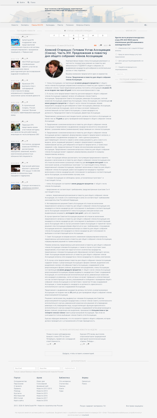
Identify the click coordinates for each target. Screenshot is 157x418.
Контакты (18, 390)
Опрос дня (41, 378)
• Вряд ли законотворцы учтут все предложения (128, 56)
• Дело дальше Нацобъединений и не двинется (129, 62)
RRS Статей (18, 395)
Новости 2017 (42, 395)
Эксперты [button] (25, 25)
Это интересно (65, 378)
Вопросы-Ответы (83, 25)
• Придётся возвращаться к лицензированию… (126, 68)
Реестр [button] (60, 25)
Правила (17, 385)
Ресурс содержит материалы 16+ (93, 402)
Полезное (69, 25)
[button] (146, 25)
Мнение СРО (131, 31)
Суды (61, 387)
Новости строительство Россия (50, 402)
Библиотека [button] (64, 374)
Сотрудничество (20, 378)
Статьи (70, 31)
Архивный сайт (43, 383)
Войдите (66, 350)
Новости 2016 (42, 392)
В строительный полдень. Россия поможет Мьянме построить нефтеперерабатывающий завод (25, 110)
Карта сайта (19, 397)
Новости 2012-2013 (44, 385)
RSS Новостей (19, 392)
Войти (21, 2)
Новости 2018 (42, 397)
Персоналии (18, 380)
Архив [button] (39, 374)
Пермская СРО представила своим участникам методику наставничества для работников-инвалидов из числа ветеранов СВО (25, 129)
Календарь (50, 25)
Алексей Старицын (83, 31)
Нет (47, 14)
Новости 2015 (42, 390)
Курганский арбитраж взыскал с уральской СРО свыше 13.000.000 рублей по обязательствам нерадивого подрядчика (25, 171)
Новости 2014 (42, 387)
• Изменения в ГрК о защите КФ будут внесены (129, 49)
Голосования (42, 380)
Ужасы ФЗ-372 (37, 25)
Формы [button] (85, 374)
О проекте (18, 383)
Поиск (31, 2)
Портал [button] (17, 374)
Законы (62, 383)
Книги (61, 385)
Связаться (86, 378)
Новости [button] (14, 25)
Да (47, 16)
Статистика (63, 380)
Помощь (17, 387)
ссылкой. (85, 412)
